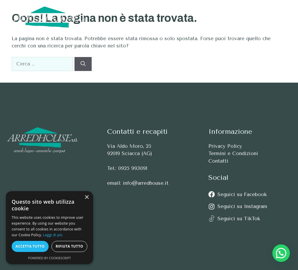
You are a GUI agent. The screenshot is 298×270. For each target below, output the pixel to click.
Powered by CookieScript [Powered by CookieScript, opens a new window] (49, 258)
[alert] (49, 227)
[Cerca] (83, 64)
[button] (276, 17)
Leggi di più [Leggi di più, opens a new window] (53, 234)
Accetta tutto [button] (30, 246)
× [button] (86, 197)
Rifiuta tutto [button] (69, 246)
